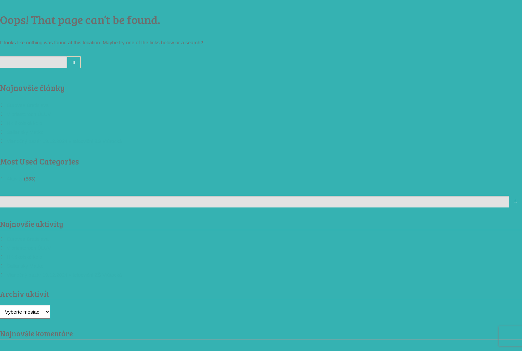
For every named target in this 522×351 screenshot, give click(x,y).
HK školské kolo (24, 123)
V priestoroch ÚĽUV (29, 114)
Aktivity (15, 178)
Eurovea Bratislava (28, 105)
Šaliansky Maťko (25, 132)
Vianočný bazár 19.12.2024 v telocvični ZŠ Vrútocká (64, 141)
